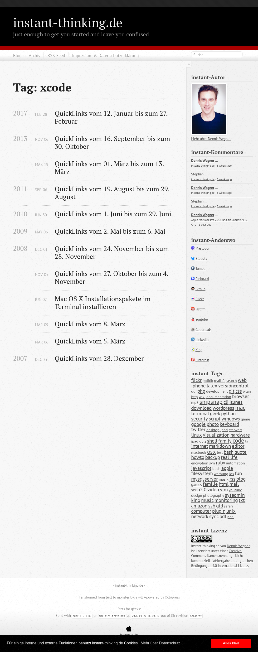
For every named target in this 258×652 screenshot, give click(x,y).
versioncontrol (233, 385)
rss (232, 479)
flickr (196, 380)
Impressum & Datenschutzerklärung (105, 55)
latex (212, 385)
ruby (220, 462)
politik (208, 380)
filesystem (202, 473)
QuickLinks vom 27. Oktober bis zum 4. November (112, 277)
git (231, 391)
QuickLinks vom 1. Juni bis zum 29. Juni (113, 214)
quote (240, 452)
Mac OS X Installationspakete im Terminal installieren (103, 302)
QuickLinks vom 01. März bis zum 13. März (110, 167)
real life (229, 457)
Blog (17, 55)
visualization (216, 435)
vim (224, 489)
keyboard (229, 424)
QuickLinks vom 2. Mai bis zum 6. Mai (110, 231)
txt (242, 500)
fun (238, 473)
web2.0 (198, 489)
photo (213, 424)
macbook (198, 452)
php (201, 391)
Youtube (201, 319)
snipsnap (211, 402)
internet (199, 446)
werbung (221, 473)
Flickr (199, 299)
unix (231, 511)
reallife (219, 380)
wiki (202, 396)
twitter (198, 429)
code (238, 440)
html (224, 484)
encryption (199, 463)
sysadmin (235, 495)
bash (229, 452)
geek (215, 413)
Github (200, 289)
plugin (218, 511)
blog (241, 479)
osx (211, 451)
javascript (201, 468)
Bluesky (201, 258)
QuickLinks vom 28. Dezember (99, 358)
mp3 (195, 402)
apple (227, 468)
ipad (194, 441)
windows (230, 418)
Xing (198, 350)
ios (231, 473)
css (238, 391)
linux (196, 435)
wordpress (223, 408)
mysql (197, 479)
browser (240, 396)
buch (216, 468)
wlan (247, 391)
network (199, 516)
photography (213, 495)
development (217, 391)
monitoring (226, 500)
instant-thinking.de (67, 22)
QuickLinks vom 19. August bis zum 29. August (113, 193)
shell (212, 441)
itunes (236, 402)
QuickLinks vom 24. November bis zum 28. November (112, 252)
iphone (198, 385)
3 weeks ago (224, 165)
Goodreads (203, 329)
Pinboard (202, 278)
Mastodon (202, 248)
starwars (235, 429)
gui (193, 391)
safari (228, 506)
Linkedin (202, 339)
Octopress (172, 597)
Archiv (34, 55)
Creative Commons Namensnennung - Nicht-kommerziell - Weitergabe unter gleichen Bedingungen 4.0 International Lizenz (222, 558)
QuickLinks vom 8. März (90, 324)
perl (230, 516)
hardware (240, 435)
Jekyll (139, 597)
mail (234, 484)
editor (238, 446)
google (198, 424)
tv (246, 441)
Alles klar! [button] (231, 643)
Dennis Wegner (202, 160)
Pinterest (202, 360)
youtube (235, 490)
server (211, 479)
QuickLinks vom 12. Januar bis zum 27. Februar (112, 117)
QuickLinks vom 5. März (90, 341)
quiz (202, 441)
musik (224, 479)
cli (226, 402)
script (214, 418)
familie (210, 484)
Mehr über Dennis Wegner (211, 138)
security (199, 418)
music (207, 500)
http (194, 396)
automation (235, 463)
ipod (224, 429)
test (220, 452)
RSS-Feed (56, 55)
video (213, 489)
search (231, 380)
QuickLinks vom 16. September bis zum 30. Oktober (113, 142)
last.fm (200, 309)
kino (195, 500)
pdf (222, 516)
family (225, 441)
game (245, 419)
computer (201, 511)
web (242, 380)
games (196, 484)
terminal (200, 413)
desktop (212, 429)
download (201, 408)
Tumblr (200, 268)
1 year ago (205, 224)
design (196, 495)
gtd (219, 505)
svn (212, 463)
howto (197, 457)
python (228, 413)
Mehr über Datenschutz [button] (160, 643)
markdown (220, 446)
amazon (199, 505)
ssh (211, 505)
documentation (218, 396)
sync (214, 516)
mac (240, 407)
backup (212, 457)
